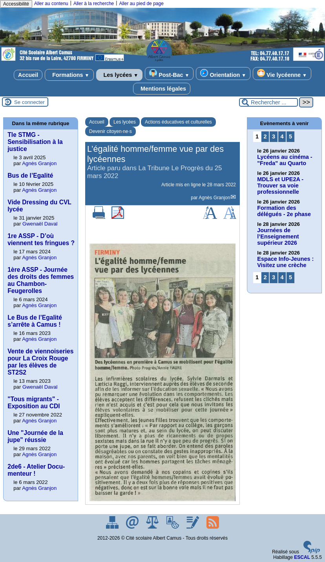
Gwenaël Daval (39, 224)
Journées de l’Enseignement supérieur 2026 (278, 236)
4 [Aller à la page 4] (282, 136)
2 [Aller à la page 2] (265, 136)
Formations (69, 75)
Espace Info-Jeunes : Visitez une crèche (285, 262)
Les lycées (119, 75)
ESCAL (302, 557)
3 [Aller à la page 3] (273, 136)
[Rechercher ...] (268, 102)
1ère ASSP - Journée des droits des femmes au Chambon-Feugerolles (40, 280)
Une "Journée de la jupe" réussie (35, 436)
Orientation (223, 73)
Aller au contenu (51, 3)
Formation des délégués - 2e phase (284, 211)
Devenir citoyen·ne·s (110, 131)
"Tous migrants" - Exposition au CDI (33, 402)
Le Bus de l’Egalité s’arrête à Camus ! (34, 321)
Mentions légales (161, 89)
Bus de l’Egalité (30, 175)
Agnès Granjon (214, 197)
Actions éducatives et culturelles (178, 122)
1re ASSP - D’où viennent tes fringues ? (41, 239)
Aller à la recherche (93, 3)
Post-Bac (169, 73)
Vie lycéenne (282, 73)
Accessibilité (16, 4)
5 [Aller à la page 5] (290, 136)
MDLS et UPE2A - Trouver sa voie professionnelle (280, 185)
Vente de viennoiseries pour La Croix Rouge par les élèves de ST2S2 (40, 362)
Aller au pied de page (141, 3)
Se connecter (29, 102)
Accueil (28, 75)
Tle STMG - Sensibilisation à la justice (34, 141)
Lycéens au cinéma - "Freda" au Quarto (284, 160)
